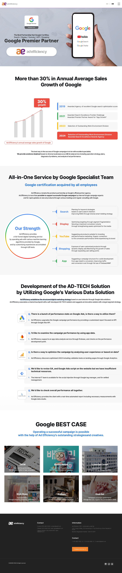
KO (107, 4)
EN (113, 4)
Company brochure (80, 549)
